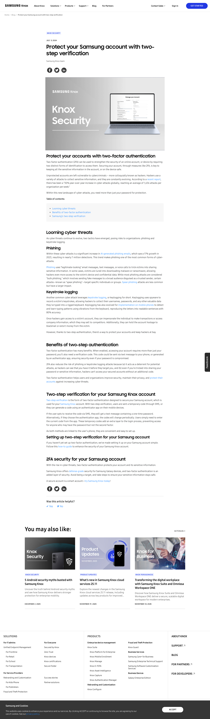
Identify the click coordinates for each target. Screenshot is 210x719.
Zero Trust (48, 652)
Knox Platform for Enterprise (102, 652)
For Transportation (14, 666)
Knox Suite (92, 647)
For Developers (182, 673)
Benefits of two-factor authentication (71, 212)
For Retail (10, 656)
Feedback (207, 362)
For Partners (107, 6)
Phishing (50, 267)
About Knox (39, 6)
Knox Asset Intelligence (100, 670)
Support (177, 645)
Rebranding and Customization (17, 677)
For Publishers (12, 687)
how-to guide (65, 446)
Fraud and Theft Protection (15, 692)
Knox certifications (52, 661)
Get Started (197, 6)
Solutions (10, 636)
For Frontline (11, 652)
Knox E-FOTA (95, 666)
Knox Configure (94, 689)
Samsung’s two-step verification (68, 216)
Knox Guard (133, 647)
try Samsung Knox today (97, 481)
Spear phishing (129, 282)
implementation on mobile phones (136, 305)
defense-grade (76, 471)
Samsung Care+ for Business (140, 656)
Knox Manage (96, 661)
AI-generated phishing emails (116, 253)
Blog (94, 6)
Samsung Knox (68, 404)
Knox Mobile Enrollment (101, 656)
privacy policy (32, 714)
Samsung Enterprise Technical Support (145, 661)
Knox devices (50, 656)
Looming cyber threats (63, 208)
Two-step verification (57, 400)
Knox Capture (96, 675)
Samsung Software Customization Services (143, 667)
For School (10, 661)
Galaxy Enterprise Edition (139, 678)
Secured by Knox (51, 647)
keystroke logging (97, 297)
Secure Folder (50, 666)
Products (94, 636)
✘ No (60, 506)
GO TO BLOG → (179, 531)
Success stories (51, 677)
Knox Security (54, 33)
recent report (154, 179)
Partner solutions (51, 682)
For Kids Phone (12, 682)
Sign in (175, 6)
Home (7, 15)
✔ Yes (49, 506)
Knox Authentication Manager (103, 680)
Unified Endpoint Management (17, 647)
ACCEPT (172, 709)
